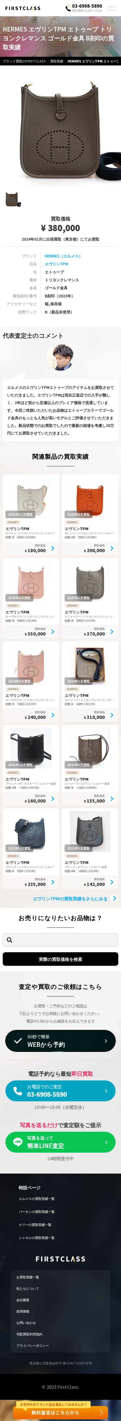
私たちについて (27, 1288)
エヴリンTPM (56, 263)
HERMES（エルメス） (63, 256)
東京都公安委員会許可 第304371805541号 (60, 1363)
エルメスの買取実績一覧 (37, 1198)
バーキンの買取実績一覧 (37, 1211)
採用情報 (22, 1311)
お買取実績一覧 (27, 1277)
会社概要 (22, 1299)
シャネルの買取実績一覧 (37, 1237)
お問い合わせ (26, 1322)
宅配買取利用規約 (29, 1334)
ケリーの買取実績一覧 (35, 1224)
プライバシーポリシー (32, 1345)
